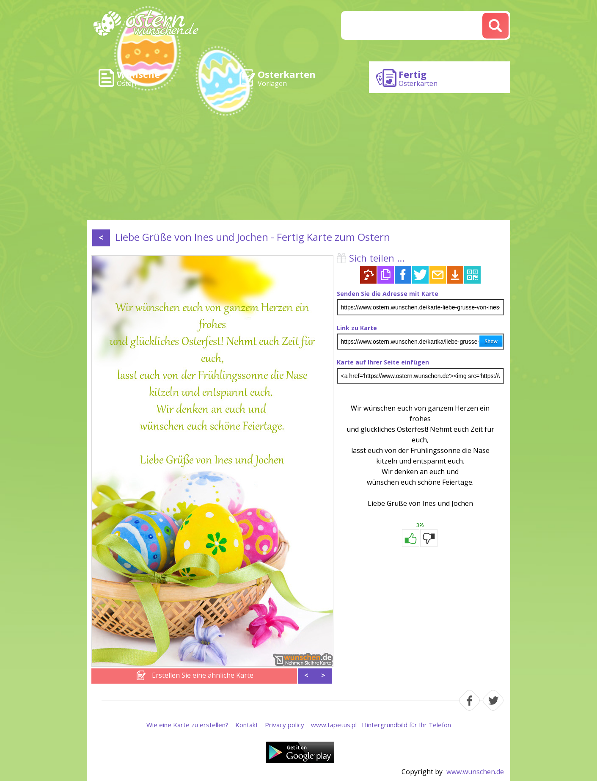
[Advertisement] (298, 156)
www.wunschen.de (475, 771)
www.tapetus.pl (334, 724)
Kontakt (246, 724)
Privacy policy (284, 724)
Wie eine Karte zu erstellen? (187, 724)
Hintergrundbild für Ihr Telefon (406, 724)
